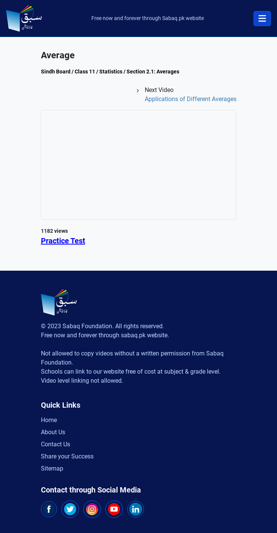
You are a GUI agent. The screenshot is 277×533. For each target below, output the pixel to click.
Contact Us (55, 444)
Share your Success (67, 456)
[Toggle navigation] (262, 18)
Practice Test (63, 240)
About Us (53, 432)
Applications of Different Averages (190, 99)
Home (49, 420)
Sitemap (52, 468)
